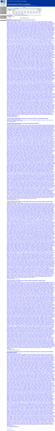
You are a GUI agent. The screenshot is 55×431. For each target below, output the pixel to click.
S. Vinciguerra (34, 193)
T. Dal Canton (30, 39)
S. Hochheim (28, 56)
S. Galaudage (48, 48)
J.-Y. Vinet (41, 193)
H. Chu (33, 35)
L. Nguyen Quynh (42, 80)
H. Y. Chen (48, 33)
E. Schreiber (37, 183)
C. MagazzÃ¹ (30, 70)
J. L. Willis (11, 111)
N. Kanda (33, 61)
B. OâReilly (9, 83)
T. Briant (51, 131)
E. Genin (47, 148)
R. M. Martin (44, 72)
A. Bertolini (40, 129)
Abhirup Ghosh (21, 149)
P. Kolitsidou (39, 64)
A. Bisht (8, 28)
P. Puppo (20, 88)
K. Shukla (38, 97)
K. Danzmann (17, 40)
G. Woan (33, 111)
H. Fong (13, 47)
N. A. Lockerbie (41, 316)
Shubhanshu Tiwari (19, 103)
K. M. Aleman (26, 22)
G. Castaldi (50, 32)
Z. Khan (10, 312)
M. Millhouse (22, 169)
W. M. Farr (8, 300)
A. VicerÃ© (27, 193)
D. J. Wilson (18, 111)
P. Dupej (49, 43)
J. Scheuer (17, 183)
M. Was (23, 109)
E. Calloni (27, 31)
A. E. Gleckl (33, 50)
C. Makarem (45, 70)
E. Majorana (41, 70)
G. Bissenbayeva (42, 130)
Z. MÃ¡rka (10, 72)
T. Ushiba (47, 105)
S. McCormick (42, 73)
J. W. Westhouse (21, 110)
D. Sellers (29, 95)
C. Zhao (52, 113)
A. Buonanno (27, 30)
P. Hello (53, 55)
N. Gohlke (45, 50)
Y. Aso (30, 23)
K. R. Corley (14, 37)
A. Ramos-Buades (31, 89)
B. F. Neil (44, 171)
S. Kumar (28, 160)
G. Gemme (44, 148)
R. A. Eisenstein (12, 45)
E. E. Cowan (19, 295)
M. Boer (46, 28)
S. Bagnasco (24, 24)
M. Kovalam (24, 65)
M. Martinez (48, 72)
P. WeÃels (17, 110)
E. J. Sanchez (33, 93)
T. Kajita (11, 61)
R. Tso (20, 191)
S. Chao (14, 33)
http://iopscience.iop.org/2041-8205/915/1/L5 (13, 116)
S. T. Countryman (50, 37)
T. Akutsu (22, 22)
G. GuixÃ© (23, 151)
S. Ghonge (16, 149)
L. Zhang (43, 113)
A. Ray (48, 89)
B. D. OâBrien (38, 81)
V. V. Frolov (50, 47)
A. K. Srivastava (41, 186)
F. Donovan (19, 43)
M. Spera (49, 98)
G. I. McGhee (49, 73)
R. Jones (36, 60)
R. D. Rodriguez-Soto (36, 180)
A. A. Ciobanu (50, 136)
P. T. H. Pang (33, 174)
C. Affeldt (39, 21)
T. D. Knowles (15, 64)
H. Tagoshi (36, 101)
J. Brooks (28, 132)
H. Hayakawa (19, 55)
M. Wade (27, 194)
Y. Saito (45, 92)
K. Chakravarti (11, 214)
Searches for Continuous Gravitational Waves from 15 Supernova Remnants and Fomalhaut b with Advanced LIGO (26, 280)
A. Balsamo (51, 24)
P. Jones (34, 60)
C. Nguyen (31, 80)
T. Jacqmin (51, 155)
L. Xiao (21, 196)
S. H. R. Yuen (52, 196)
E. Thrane (15, 103)
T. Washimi (26, 109)
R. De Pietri (21, 41)
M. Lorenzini (52, 316)
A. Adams (25, 21)
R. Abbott (8, 21)
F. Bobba (40, 28)
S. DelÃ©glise (43, 141)
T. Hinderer (39, 153)
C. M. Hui (37, 203)
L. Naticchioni (37, 171)
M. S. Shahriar (15, 96)
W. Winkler (22, 111)
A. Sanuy (53, 93)
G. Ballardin (40, 24)
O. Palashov (20, 174)
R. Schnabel (23, 183)
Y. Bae (18, 24)
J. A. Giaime (37, 149)
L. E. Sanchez (41, 93)
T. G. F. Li (26, 68)
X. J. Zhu (19, 114)
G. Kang (41, 61)
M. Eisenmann (46, 144)
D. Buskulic (35, 30)
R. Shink (15, 97)
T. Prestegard (36, 87)
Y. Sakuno (12, 93)
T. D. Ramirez (27, 89)
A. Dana (37, 39)
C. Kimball (21, 63)
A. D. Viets (30, 193)
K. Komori (46, 64)
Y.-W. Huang (11, 58)
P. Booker (17, 29)
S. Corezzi (11, 37)
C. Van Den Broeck (47, 106)
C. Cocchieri (10, 293)
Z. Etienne (36, 45)
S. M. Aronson (15, 23)
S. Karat (10, 62)
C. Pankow (37, 174)
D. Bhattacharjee (20, 27)
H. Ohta (31, 82)
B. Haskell (48, 54)
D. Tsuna (26, 191)
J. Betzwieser (44, 129)
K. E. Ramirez (23, 89)
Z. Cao (51, 31)
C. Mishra (24, 76)
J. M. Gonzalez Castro (33, 304)
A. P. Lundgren (27, 163)
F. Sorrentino (21, 98)
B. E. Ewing (49, 45)
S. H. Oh (16, 82)
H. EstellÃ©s (29, 45)
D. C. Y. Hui (31, 58)
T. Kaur (44, 62)
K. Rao (11, 179)
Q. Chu (35, 35)
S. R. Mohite (34, 77)
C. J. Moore (53, 77)
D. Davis (47, 40)
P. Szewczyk (30, 101)
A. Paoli (18, 84)
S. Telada (20, 102)
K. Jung (45, 60)
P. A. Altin (35, 22)
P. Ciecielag (50, 35)
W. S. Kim (15, 63)
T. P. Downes (33, 143)
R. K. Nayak (41, 171)
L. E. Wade (23, 194)
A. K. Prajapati (22, 87)
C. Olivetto (44, 82)
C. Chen (45, 33)
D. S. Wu (49, 111)
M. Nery (19, 80)
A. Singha (19, 185)
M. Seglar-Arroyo (14, 95)
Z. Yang (32, 196)
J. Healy (29, 55)
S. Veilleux (14, 120)
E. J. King (48, 312)
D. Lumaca (22, 163)
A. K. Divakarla (49, 42)
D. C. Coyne (26, 38)
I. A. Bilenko (31, 27)
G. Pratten (32, 87)
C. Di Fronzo (15, 42)
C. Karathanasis (14, 62)
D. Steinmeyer (27, 187)
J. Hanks (43, 53)
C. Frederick (36, 47)
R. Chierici (43, 34)
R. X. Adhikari (32, 21)
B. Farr (51, 145)
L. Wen (14, 110)
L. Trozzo (47, 104)
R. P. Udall (15, 105)
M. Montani (49, 77)
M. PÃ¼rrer (23, 88)
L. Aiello (15, 22)
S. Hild (36, 153)
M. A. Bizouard (50, 130)
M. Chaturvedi (34, 33)
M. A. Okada (34, 82)
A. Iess (31, 155)
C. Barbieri (25, 25)
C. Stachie (18, 99)
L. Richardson (51, 90)
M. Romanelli (14, 91)
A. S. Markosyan (18, 72)
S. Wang (49, 194)
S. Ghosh (30, 149)
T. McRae (22, 74)
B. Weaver (37, 109)
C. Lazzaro (45, 161)
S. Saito (42, 92)
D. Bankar (13, 25)
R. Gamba (52, 48)
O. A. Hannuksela (40, 152)
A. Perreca (49, 85)
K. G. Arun (19, 23)
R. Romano (18, 91)
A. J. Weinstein (47, 109)
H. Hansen (11, 54)
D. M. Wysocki (17, 196)
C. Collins (48, 137)
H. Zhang (38, 113)
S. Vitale (44, 193)
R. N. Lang (27, 66)
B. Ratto (46, 89)
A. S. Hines (11, 56)
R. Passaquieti (40, 84)
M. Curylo (46, 139)
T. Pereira (38, 85)
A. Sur (47, 100)
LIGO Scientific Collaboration (26, 198)
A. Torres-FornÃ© (21, 190)
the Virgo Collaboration (31, 277)
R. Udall (38, 191)
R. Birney (39, 27)
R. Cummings (19, 39)
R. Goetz (42, 50)
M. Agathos (46, 21)
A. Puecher (11, 88)
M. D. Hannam (50, 53)
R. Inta (41, 309)
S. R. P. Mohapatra (29, 77)
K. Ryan (28, 92)
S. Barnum (21, 285)
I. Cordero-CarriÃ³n (16, 294)
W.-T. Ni (46, 80)
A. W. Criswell (43, 38)
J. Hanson (18, 54)
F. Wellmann (11, 110)
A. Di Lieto (32, 42)
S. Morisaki (27, 78)
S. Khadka (10, 158)
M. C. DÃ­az (44, 41)
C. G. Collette (44, 137)
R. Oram (53, 82)
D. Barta (51, 25)
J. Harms (31, 54)
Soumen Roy (19, 92)
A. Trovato (44, 104)
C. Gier (19, 50)
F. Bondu (19, 210)
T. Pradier (18, 87)
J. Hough (20, 57)
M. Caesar (45, 30)
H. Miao (47, 168)
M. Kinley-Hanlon (32, 63)
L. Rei (22, 90)
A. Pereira (35, 85)
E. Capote (11, 32)
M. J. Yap (35, 196)
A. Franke (26, 47)
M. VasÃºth (41, 107)
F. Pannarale (8, 84)
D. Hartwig (41, 54)
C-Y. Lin (31, 68)
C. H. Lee (11, 162)
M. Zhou (45, 197)
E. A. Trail (37, 190)
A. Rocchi (30, 180)
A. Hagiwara (16, 53)
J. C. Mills (25, 169)
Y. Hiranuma (15, 56)
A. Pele (21, 85)
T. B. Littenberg (29, 316)
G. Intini (40, 155)
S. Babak (53, 23)
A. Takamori (50, 101)
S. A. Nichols (50, 80)
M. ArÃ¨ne (23, 126)
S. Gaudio (37, 148)
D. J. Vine (38, 193)
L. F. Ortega (22, 83)
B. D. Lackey (38, 160)
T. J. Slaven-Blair (41, 185)
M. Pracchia (15, 87)
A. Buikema (17, 30)
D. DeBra (25, 141)
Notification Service (2, 11)
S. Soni (12, 98)
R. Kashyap (20, 62)
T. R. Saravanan (9, 94)
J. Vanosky (21, 107)
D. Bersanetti (36, 129)
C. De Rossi (28, 41)
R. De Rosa (25, 41)
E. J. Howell (23, 57)
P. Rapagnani (39, 89)
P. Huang (49, 57)
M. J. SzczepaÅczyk (25, 101)
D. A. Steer (21, 99)
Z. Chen (19, 34)
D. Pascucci (32, 84)
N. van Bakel (30, 106)
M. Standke (13, 266)
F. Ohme (28, 82)
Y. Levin (11, 68)
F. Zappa (19, 113)
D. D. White (32, 110)
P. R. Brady (52, 29)
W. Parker (29, 84)
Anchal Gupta (36, 151)
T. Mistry (30, 76)
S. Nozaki (26, 81)
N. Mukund (11, 171)
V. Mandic (16, 71)
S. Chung (36, 136)
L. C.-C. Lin (43, 68)
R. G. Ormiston (14, 83)
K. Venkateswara (50, 271)
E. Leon (45, 67)
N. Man (13, 71)
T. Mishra (27, 76)
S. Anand (41, 22)
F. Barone (38, 25)
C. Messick (45, 75)
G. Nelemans (11, 80)
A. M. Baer (20, 24)
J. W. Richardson (46, 90)
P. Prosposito (51, 87)
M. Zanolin (16, 113)
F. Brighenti (10, 132)
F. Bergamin (17, 129)
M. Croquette (48, 38)
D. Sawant (45, 94)
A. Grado (25, 51)
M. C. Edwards (37, 299)
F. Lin (19, 316)
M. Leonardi (48, 67)
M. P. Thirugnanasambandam (36, 102)
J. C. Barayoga (21, 25)
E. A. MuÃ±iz (22, 171)
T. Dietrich (8, 42)
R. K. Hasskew (52, 54)
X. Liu (34, 316)
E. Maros (27, 72)
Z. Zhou (17, 114)
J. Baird (32, 24)
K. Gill (51, 149)
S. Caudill (53, 32)
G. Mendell (49, 74)
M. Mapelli (38, 71)
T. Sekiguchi (22, 95)
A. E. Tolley (34, 103)
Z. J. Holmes (52, 56)
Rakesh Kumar (25, 160)
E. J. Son (11, 186)
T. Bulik (20, 30)
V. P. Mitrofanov (36, 76)
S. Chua (40, 35)
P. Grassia (40, 51)
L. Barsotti (43, 25)
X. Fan (46, 145)
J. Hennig (30, 153)
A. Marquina (30, 72)
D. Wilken (42, 110)
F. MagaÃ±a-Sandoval (24, 70)
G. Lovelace (16, 163)
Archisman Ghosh (25, 149)
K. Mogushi (25, 77)
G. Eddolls (27, 44)
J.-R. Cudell (24, 139)
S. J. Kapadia (50, 61)
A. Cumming (15, 39)
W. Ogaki (49, 81)
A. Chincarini (47, 34)
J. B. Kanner (44, 61)
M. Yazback (38, 196)
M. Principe (39, 87)
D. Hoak (13, 308)
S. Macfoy (35, 163)
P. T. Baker (32, 284)
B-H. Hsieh (36, 57)
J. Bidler (28, 27)
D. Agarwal (42, 21)
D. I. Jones (27, 60)
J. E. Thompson (49, 102)
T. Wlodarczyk (29, 111)
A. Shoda (24, 97)
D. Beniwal (52, 128)
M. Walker (32, 194)
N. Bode (43, 28)
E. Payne (30, 175)
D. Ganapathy (18, 148)
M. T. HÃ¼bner (16, 58)
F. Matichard (11, 73)
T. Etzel (39, 45)
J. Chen (51, 33)
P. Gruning (52, 52)
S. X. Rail (14, 89)
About (0, 12)
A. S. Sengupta (33, 95)
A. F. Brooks (25, 132)
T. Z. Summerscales (36, 100)
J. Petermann (25, 176)
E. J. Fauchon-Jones (13, 300)
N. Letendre (31, 162)
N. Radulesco (23, 178)
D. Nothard (48, 172)
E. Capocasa (17, 290)
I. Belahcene (45, 128)
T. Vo (50, 272)
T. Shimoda (8, 97)
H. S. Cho (13, 35)
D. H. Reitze (28, 90)
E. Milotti (28, 169)
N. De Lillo (50, 141)
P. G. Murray (26, 171)
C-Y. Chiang (40, 34)
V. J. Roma (10, 91)
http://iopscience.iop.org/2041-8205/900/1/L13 (13, 199)
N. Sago (40, 92)
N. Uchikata (8, 105)
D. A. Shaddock (42, 184)
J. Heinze (40, 55)
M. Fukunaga (18, 48)
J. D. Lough (8, 163)
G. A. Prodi (43, 87)
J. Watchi (34, 109)
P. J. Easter (20, 44)
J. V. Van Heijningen (19, 192)
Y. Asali (25, 23)
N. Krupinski (11, 239)
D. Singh (13, 185)
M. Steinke (14, 187)
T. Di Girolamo (28, 42)
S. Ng (20, 172)
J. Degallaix (34, 141)
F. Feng (34, 300)
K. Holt (8, 57)
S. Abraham (15, 21)
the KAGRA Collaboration (15, 115)
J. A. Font (15, 47)
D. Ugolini (31, 105)
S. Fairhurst (43, 145)
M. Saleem (22, 93)
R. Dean (52, 40)
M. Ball (38, 24)
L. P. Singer (53, 97)
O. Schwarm (49, 183)
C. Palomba (24, 174)
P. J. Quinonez (33, 88)
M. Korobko (17, 65)
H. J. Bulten (23, 30)
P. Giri (25, 50)
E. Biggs (10, 130)
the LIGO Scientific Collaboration (45, 114)
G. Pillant (48, 86)
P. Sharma (30, 96)
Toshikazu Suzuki (14, 101)
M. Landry (17, 66)
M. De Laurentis (38, 141)
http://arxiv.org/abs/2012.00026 (11, 121)
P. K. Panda (29, 174)
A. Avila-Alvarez (12, 284)
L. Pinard (53, 86)
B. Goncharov (49, 50)
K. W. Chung (44, 35)
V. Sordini (17, 98)
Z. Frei (39, 47)
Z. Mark (53, 71)
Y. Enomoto (19, 45)
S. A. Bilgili (25, 286)
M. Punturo (14, 88)
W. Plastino (30, 177)
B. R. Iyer (48, 155)
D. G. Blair (33, 28)
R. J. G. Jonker (40, 60)
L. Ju (43, 60)
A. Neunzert (22, 80)
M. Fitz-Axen (31, 146)
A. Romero (25, 91)
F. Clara (14, 137)
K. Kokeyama (32, 64)
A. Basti (26, 128)
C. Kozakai (31, 65)
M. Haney (40, 53)
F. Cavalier (51, 290)
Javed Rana (8, 179)
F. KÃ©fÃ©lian (41, 157)
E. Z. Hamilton (29, 53)
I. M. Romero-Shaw (30, 91)
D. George (23, 228)
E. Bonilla (10, 29)
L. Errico (22, 45)
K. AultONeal (46, 23)
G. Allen (29, 22)
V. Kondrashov (50, 64)
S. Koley (36, 64)
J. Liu (32, 316)
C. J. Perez (41, 85)
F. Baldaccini (44, 127)
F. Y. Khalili (14, 158)
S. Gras (38, 51)
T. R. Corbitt (11, 294)
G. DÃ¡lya (34, 39)
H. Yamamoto (24, 196)
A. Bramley (37, 131)
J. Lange (30, 66)
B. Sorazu (14, 98)
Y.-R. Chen (16, 34)
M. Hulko (17, 309)
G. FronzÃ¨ (38, 147)
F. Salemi (25, 93)
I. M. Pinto (16, 177)
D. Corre (21, 37)
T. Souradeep (35, 98)
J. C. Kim (49, 158)
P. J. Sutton (52, 100)
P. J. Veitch (50, 192)
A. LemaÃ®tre (41, 67)
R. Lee (34, 67)
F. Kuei (52, 65)
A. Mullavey (15, 171)
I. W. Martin (40, 72)
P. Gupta (40, 151)
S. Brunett (35, 132)
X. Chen (10, 34)
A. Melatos (41, 74)
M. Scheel (13, 183)
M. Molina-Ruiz (41, 77)
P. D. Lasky (44, 66)
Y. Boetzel (12, 210)
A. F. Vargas (35, 107)
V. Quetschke (29, 88)
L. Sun (42, 100)
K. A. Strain (44, 99)
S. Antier (40, 205)
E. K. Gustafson (43, 151)
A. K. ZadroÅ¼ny (9, 197)
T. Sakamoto (21, 120)
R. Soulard (31, 98)
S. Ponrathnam (42, 177)
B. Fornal (18, 47)
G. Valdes (20, 106)
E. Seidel (18, 95)
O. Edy (37, 44)
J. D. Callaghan (19, 31)
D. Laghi (41, 160)
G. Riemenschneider (13, 180)
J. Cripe (13, 139)
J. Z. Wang (10, 109)
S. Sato (27, 94)
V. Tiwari (28, 103)
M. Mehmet (34, 74)
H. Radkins (50, 88)
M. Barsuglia (47, 25)
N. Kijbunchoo (38, 158)
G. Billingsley (35, 27)
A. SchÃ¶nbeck (33, 183)
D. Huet (52, 154)
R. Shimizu (52, 96)
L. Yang (27, 196)
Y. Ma (30, 163)
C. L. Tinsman (39, 189)
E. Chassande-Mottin (25, 33)
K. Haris (28, 54)
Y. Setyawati (38, 184)
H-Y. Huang (45, 57)
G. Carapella (14, 32)
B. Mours (34, 78)
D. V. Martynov (26, 319)
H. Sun (40, 100)
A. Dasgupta (26, 40)
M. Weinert (42, 109)
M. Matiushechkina (15, 73)
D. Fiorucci (16, 146)
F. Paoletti (15, 84)
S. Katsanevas (32, 62)
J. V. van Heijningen (17, 107)
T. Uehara (21, 105)
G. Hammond (33, 53)
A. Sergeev (49, 95)
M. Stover (40, 99)
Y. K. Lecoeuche (17, 67)
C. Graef (13, 305)
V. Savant (39, 94)
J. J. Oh (11, 82)
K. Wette (25, 110)
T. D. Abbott (11, 21)
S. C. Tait (39, 101)
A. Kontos (11, 65)
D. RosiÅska (42, 91)
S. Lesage (44, 203)
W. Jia (12, 60)
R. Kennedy (52, 157)
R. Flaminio (52, 46)
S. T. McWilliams (26, 74)
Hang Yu (45, 196)
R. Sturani (10, 100)
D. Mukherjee (43, 170)
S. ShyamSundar (42, 97)
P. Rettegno (34, 90)
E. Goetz (40, 50)
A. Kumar (14, 160)
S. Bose (32, 29)
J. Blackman (27, 28)
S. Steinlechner (30, 99)
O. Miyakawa (50, 76)
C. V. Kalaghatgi (18, 61)
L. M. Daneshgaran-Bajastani (16, 140)
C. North (24, 81)
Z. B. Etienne (23, 145)
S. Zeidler (22, 113)
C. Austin (50, 23)
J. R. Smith (48, 185)
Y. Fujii (11, 48)
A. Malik (11, 71)
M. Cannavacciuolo (38, 31)
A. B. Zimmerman (26, 114)
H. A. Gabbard (32, 48)
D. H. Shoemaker (28, 97)
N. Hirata (18, 56)
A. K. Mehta (37, 74)
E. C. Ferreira (47, 300)
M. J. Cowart (22, 38)
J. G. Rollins (44, 180)
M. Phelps (32, 176)
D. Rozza (22, 92)
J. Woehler (35, 111)
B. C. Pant (12, 84)
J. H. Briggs (34, 211)
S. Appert (10, 126)
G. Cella (11, 291)
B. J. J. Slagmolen (35, 185)
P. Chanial (11, 33)
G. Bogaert (48, 28)
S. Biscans (45, 27)
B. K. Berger (21, 129)
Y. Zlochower (31, 114)
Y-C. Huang (52, 57)
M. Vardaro (31, 107)
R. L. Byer (38, 30)
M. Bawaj (28, 128)
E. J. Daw (50, 40)
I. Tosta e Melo (15, 104)
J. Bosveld (20, 131)
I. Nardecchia (33, 171)
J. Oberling (33, 81)
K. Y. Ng (25, 80)
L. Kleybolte (50, 63)
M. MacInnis (39, 163)
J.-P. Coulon (46, 37)
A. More (15, 78)
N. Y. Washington (30, 109)
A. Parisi (24, 84)
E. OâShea (33, 83)
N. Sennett (36, 95)
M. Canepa (34, 31)
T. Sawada (42, 94)
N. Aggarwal (36, 204)
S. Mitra (33, 76)
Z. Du (43, 43)
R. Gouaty (19, 51)
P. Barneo (35, 25)
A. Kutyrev (10, 120)
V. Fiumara (48, 46)
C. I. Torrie (11, 104)
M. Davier (40, 40)
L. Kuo (31, 160)
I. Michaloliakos (50, 168)
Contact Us (1, 13)
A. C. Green (51, 51)
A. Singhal (22, 185)
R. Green (30, 150)
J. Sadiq (37, 92)
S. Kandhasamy (37, 61)
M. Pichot (30, 86)
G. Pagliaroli (14, 253)
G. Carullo (33, 32)
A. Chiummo (12, 136)
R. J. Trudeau (51, 104)
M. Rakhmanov (43, 178)
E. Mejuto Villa (32, 167)
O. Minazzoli (38, 169)
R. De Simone (36, 41)
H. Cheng (22, 34)
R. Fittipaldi (45, 46)
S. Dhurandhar (40, 41)
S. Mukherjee (47, 170)
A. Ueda (19, 105)
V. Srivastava (12, 99)
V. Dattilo (34, 40)
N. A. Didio (53, 41)
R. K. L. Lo (37, 316)
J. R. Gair (43, 48)
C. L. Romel (22, 91)
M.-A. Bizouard (18, 28)
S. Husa (36, 58)
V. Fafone (52, 45)
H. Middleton (11, 169)
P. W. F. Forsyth (22, 47)
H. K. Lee (21, 67)
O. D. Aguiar (11, 22)
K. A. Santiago (20, 182)
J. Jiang (15, 60)
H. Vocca (9, 194)
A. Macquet (12, 70)
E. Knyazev (19, 64)
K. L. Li (24, 68)
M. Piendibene (34, 86)
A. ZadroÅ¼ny (12, 113)
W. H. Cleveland (30, 203)
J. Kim (10, 63)
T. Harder (21, 54)
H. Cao (47, 31)
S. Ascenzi (39, 126)
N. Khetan (30, 158)
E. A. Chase (20, 33)
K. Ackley (22, 21)
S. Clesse (24, 137)
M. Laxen (48, 66)
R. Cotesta (33, 37)
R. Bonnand (13, 29)
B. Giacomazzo (33, 149)
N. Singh (16, 185)
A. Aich (43, 204)
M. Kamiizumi (30, 61)
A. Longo (49, 316)
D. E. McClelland (33, 73)
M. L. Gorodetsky (43, 304)
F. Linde (46, 68)
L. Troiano (41, 104)
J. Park (26, 84)
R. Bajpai (35, 24)
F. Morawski (12, 78)
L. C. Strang (48, 99)
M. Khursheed (34, 158)
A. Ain (17, 22)
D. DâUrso (9, 44)
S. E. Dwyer (17, 44)
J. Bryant (14, 30)
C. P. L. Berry (32, 129)
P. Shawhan (33, 96)
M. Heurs (33, 153)
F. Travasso (26, 104)
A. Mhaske (41, 168)
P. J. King (28, 63)
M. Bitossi (14, 28)
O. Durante (52, 43)
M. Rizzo (20, 180)
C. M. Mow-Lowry (38, 78)
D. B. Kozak (28, 65)
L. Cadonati (42, 30)
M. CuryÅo (26, 39)
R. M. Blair (37, 28)
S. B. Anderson (49, 22)
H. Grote (45, 52)
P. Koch (22, 64)
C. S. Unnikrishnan (35, 105)
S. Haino (19, 53)
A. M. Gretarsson (11, 52)
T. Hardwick (25, 54)
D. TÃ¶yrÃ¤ (19, 104)
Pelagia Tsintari (26, 5)
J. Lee (30, 67)
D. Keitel (45, 157)
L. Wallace (40, 194)
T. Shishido (21, 97)
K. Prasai (25, 87)
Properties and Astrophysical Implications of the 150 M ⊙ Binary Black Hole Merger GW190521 (23, 123)
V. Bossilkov (34, 29)
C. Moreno (18, 78)
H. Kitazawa (46, 63)
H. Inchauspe (34, 155)
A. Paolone (20, 84)
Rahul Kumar (21, 160)
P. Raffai (11, 89)
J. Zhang (41, 113)
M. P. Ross (50, 91)
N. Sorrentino (25, 98)
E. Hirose (21, 56)
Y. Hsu (39, 57)
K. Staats (15, 99)
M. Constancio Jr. (44, 293)
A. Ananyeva (45, 22)
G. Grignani (31, 52)
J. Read (13, 90)
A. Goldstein (18, 203)
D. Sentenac (40, 95)
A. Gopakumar (12, 51)
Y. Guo (30, 151)
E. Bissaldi (22, 203)
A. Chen (43, 33)
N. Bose (29, 29)
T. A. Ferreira (25, 46)
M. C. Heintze (37, 55)
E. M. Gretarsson (16, 52)
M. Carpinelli (30, 32)
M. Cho (20, 136)
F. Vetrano (23, 193)
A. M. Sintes (25, 185)
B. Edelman (31, 44)
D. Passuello (44, 84)
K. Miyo (15, 77)
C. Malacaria (51, 203)
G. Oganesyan (24, 252)
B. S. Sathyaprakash (23, 94)
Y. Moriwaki (31, 78)
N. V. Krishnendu (41, 65)
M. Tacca (33, 101)
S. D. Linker (49, 68)
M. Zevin (32, 113)
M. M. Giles (34, 203)
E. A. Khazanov (26, 158)
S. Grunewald (48, 52)
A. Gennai (50, 148)
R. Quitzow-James (38, 88)
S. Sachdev (31, 92)
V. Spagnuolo (42, 98)
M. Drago (34, 43)
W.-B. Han (37, 53)
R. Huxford (43, 58)
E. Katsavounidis (37, 62)
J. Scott (8, 184)
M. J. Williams (50, 110)
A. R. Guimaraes (19, 151)
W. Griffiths (24, 52)
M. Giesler (22, 50)
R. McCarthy (28, 73)
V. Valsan (27, 106)
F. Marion (50, 71)
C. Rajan (19, 89)
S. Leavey (13, 67)
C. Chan (14, 214)
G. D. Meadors (20, 167)
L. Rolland (40, 180)
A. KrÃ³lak (46, 65)
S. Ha (10, 53)
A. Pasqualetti (36, 84)
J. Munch (18, 171)
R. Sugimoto (28, 100)
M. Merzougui (33, 75)
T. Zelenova (25, 113)
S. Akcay (17, 125)
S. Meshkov (37, 75)
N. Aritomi (8, 23)
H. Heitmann (47, 55)
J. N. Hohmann (36, 56)
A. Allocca (32, 22)
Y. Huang (40, 154)
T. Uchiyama (12, 105)
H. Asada (22, 23)
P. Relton (31, 90)
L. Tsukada (22, 191)
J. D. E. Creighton (33, 38)
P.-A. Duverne (13, 44)
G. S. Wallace (36, 194)
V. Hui (34, 58)
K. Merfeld (22, 75)
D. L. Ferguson (12, 46)
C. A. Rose (38, 91)
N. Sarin (13, 94)
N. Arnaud (11, 23)
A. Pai (11, 174)
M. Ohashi (18, 82)
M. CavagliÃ (47, 290)
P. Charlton (16, 33)
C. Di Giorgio (19, 42)
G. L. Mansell (27, 71)
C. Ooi (51, 82)
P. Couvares (11, 38)
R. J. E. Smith (52, 185)
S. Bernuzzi (28, 129)
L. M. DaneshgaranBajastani (42, 39)
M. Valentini (24, 106)
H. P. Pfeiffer (15, 86)
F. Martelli (36, 72)
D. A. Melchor (45, 74)
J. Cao (49, 31)
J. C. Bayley (32, 128)
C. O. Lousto (12, 163)
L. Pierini (42, 86)
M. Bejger (42, 128)
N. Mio (15, 76)
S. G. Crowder (52, 38)
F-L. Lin (37, 68)
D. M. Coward (18, 38)
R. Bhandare (12, 27)
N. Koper (14, 65)
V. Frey (28, 147)
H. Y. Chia (33, 34)
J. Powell (11, 87)
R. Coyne (30, 38)
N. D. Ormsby (18, 83)
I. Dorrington (30, 43)
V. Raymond (51, 89)
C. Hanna (46, 53)
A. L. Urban (43, 105)
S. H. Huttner (40, 58)
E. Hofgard (50, 153)
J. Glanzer (30, 50)
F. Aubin (39, 23)
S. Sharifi (24, 96)
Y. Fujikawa (14, 48)
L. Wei (40, 109)
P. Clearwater (21, 137)
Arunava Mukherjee (51, 78)
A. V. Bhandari (16, 27)
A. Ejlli (16, 45)
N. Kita (44, 63)
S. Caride (30, 134)
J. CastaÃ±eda (50, 134)
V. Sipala (29, 185)
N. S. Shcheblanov (38, 96)
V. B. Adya (35, 21)
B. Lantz (33, 66)
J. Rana (36, 89)
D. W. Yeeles (42, 196)
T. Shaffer (11, 96)
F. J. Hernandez (48, 307)
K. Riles (17, 180)
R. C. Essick (25, 45)
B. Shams (18, 96)
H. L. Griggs (27, 52)
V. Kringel (37, 65)
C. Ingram (37, 155)
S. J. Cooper (51, 293)
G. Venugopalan (13, 193)
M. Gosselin (16, 51)
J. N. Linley (53, 68)
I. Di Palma (41, 42)
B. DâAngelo (49, 39)
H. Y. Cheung (29, 34)
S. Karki (17, 62)
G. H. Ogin (27, 252)
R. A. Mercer (15, 75)
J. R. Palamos (16, 174)
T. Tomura (44, 103)
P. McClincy (37, 73)
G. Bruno (8, 30)
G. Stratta (51, 99)
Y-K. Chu (38, 35)
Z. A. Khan (22, 158)
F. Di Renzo (45, 42)
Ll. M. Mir (17, 76)
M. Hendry (21, 153)
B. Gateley (34, 148)
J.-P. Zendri (29, 113)
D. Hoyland (29, 57)
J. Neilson (47, 171)
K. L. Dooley (23, 43)
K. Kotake (20, 65)
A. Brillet (14, 132)
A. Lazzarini (51, 66)
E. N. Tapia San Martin (12, 102)
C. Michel (12, 248)
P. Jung (47, 60)
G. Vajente (14, 106)
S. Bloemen (28, 287)
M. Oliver (45, 252)
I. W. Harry (37, 54)
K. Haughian (15, 55)
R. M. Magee (34, 70)
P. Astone (36, 23)
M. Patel (48, 84)
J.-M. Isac (43, 155)
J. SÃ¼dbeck (18, 100)
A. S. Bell (49, 128)
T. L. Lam (10, 66)
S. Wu (53, 111)
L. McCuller (45, 73)
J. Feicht (28, 300)
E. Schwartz (52, 183)
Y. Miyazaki (11, 77)
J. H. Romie (34, 91)
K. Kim (12, 63)
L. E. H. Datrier (31, 40)
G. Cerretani (19, 291)
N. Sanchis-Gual (45, 93)
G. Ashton (28, 23)
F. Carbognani (19, 32)
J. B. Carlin (22, 32)
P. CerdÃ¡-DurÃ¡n (14, 291)
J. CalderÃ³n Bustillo (14, 31)
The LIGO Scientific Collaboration (23, 277)
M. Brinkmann (18, 132)
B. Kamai (26, 61)
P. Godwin (36, 50)
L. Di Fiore (11, 42)
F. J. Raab (42, 88)
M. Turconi (32, 191)
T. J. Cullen (11, 39)
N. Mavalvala (21, 73)
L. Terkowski (27, 102)
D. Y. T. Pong (38, 177)
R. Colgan (24, 293)
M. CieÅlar (46, 136)
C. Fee (25, 300)
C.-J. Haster (8, 55)
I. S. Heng (24, 153)
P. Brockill (21, 132)
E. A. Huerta (24, 58)
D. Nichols (28, 172)
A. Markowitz (23, 72)
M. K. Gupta (24, 306)
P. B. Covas (14, 38)
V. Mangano (19, 71)
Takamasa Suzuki (9, 101)
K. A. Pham (19, 86)
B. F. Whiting (36, 110)
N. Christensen (29, 35)
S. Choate (16, 35)
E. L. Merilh (25, 75)
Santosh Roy (15, 92)
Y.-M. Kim (18, 63)
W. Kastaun (28, 62)
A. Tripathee (38, 104)
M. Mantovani (35, 71)
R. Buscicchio (31, 30)
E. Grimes (38, 52)
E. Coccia (30, 137)
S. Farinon (48, 145)
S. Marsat (33, 72)
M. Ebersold (24, 44)
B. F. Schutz (45, 183)
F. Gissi (27, 50)
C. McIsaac (11, 74)
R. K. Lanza (23, 161)
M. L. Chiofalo (52, 34)
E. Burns (15, 203)
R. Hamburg (8, 203)
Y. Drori (41, 43)
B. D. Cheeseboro (19, 292)
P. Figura (32, 46)
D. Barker (32, 25)
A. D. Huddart (20, 58)
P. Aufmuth (42, 23)
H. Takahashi (43, 101)
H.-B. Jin (17, 60)
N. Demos (12, 41)
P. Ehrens (34, 144)
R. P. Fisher (41, 46)
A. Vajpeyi (17, 106)
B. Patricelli (50, 84)
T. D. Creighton (39, 38)
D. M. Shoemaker (33, 97)
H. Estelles (16, 145)
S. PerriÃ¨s (52, 85)
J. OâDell (46, 81)
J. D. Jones (30, 60)
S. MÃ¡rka (22, 165)
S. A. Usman (50, 105)
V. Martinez (51, 72)
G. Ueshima (27, 105)
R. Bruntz (11, 30)
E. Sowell (38, 98)
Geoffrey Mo (21, 77)
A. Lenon (45, 315)
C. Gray (43, 51)
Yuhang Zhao (13, 114)
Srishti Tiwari (24, 103)
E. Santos (24, 182)
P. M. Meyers (49, 75)
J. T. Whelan (28, 110)
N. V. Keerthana (28, 311)
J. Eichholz (45, 44)
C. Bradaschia (49, 29)
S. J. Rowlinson (11, 92)
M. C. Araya (16, 126)
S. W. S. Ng (28, 80)
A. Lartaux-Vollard (40, 66)
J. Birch (33, 286)
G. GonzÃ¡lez (28, 304)
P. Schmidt (20, 183)
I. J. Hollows (49, 56)
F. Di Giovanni (24, 42)
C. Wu (46, 111)
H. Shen (42, 96)
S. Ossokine (39, 83)
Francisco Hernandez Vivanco (50, 193)
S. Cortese (26, 37)
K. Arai (13, 126)
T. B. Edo (34, 44)
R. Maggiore (37, 70)
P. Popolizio (46, 177)
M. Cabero (22, 133)
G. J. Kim (46, 158)
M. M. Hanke (25, 152)
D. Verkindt (17, 193)
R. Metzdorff (30, 168)
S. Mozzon (43, 78)
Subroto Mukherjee (13, 250)
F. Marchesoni (43, 71)
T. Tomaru (37, 103)
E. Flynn (10, 47)
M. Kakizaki (14, 61)
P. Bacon (24, 127)
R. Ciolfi (53, 136)
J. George (10, 149)
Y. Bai (27, 24)
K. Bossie (22, 288)
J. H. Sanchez (37, 93)
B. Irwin (46, 309)
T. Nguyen (38, 80)
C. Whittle (39, 110)
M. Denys (17, 297)
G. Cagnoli (48, 30)
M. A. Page (10, 253)
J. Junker (50, 60)
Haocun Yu (48, 196)
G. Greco (48, 51)
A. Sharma (27, 96)
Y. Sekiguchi (25, 95)
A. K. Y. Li (17, 68)
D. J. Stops (33, 99)
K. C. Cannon (43, 31)
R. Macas (32, 163)
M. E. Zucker (35, 114)
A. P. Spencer (46, 98)
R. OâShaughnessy (27, 83)
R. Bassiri (23, 128)
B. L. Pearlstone (34, 175)
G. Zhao (42, 197)
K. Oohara (48, 82)
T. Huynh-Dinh (47, 58)
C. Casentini (46, 32)
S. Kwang (11, 314)
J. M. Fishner (27, 301)
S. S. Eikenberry (49, 44)
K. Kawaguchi (51, 62)
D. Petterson (12, 86)
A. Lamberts (14, 66)
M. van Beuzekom (35, 106)
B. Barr (41, 25)
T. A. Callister (24, 31)
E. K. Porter (8, 87)
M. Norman (20, 81)
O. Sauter (32, 94)
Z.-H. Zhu (22, 114)
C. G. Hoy (26, 57)
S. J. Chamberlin (34, 291)
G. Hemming (17, 153)
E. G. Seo (43, 95)
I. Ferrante (22, 46)
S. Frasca (29, 47)
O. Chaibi (26, 291)
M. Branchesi (41, 131)
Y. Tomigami (41, 103)
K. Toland (31, 103)
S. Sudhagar (21, 100)
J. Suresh (49, 100)
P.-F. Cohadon (33, 137)
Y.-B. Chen (12, 34)
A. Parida (52, 174)
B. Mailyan (47, 203)
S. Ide (50, 58)
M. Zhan (35, 113)
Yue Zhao (10, 114)
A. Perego (32, 85)
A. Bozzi (45, 29)
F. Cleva (27, 137)
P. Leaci (10, 67)
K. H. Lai (18, 314)
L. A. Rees (16, 90)
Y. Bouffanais (42, 29)
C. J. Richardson (41, 90)
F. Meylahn (52, 75)
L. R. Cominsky (39, 293)
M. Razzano (10, 90)
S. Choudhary (25, 35)
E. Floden (42, 146)
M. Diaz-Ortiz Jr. (48, 41)
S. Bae (16, 24)
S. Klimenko (39, 159)
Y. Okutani (37, 82)
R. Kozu (35, 65)
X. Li (29, 68)
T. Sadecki (34, 92)
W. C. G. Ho (24, 56)
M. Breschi (48, 131)
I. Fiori (35, 46)
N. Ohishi (22, 82)
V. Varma (38, 107)
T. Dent (15, 41)
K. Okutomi (41, 82)
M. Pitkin (27, 177)
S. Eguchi (42, 44)
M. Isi (46, 155)
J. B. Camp (30, 31)
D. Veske (20, 193)
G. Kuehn (49, 65)
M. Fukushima (22, 48)
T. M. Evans (45, 45)
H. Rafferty (29, 178)
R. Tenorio (23, 102)
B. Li (20, 68)
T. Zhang (49, 113)
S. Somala (8, 186)
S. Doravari (26, 43)
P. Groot (47, 305)
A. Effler (39, 44)
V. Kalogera (22, 61)
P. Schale (11, 183)
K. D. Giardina (12, 50)
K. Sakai (47, 92)
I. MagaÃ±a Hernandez (18, 70)
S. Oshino (36, 83)
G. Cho (11, 35)
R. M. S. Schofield (28, 183)
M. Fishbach (38, 46)
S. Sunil (45, 100)
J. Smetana (45, 185)
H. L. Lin (40, 68)
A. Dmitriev (11, 143)
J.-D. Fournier (11, 147)
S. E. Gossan (48, 304)
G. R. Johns (20, 60)
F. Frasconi (32, 47)
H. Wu (51, 111)
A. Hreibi (33, 57)
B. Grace (22, 51)
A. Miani (44, 168)
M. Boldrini (52, 28)
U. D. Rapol (42, 89)
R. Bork (23, 29)
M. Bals (48, 24)
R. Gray (45, 51)
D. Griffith (20, 52)
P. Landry (20, 66)
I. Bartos (20, 128)
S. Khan (19, 158)
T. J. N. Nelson (15, 80)
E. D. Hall (25, 53)
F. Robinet (27, 180)
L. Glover (11, 304)
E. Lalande (44, 160)
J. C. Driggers (38, 43)
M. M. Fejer (31, 300)
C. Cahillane (52, 30)
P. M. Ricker (17, 259)
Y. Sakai (50, 92)
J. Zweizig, (39, 114)
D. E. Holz (10, 57)
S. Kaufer (34, 157)
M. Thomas (41, 102)
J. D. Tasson (17, 102)
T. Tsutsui (29, 191)
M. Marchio (46, 71)
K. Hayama (23, 55)
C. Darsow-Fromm (22, 40)
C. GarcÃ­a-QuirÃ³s (27, 148)
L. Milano (14, 169)
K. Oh (13, 82)
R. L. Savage (35, 94)
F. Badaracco (28, 127)
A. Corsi (24, 37)
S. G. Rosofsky (46, 91)
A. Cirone (11, 137)
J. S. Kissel (40, 63)
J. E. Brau (45, 131)
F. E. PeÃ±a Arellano (25, 85)
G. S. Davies (43, 40)
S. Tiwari (52, 189)
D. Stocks (34, 187)
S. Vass (34, 192)
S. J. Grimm (41, 52)
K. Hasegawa (45, 54)
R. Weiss (50, 109)
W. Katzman (41, 62)
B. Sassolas (15, 94)
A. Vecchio (44, 107)
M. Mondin (45, 77)
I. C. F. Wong (43, 111)
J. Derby (23, 297)
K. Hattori (11, 55)
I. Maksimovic (49, 70)
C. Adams (28, 21)
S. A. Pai (13, 174)
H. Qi (26, 88)
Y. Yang (30, 196)
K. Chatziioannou (39, 33)
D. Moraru (8, 78)
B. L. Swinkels (19, 101)
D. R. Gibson (16, 50)
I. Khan (17, 158)
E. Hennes (27, 153)
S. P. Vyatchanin (16, 194)
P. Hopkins (16, 57)
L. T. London (45, 316)
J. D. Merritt (29, 75)
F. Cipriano (8, 137)
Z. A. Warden (11, 195)
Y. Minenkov (11, 76)
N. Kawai (17, 120)
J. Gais (45, 48)
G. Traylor (30, 104)
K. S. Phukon (23, 86)
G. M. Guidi (15, 151)
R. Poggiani (34, 177)
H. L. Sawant (49, 94)
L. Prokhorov (47, 87)
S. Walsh (43, 194)
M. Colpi (51, 137)
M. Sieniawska (47, 97)
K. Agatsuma (49, 21)
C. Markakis (14, 72)
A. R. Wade (20, 194)
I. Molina (37, 77)
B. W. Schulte (41, 183)
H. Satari (19, 94)
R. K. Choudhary (20, 35)
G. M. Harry (34, 54)
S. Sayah (52, 94)
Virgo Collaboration (33, 198)
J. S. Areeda (19, 126)
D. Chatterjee (30, 33)
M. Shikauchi (49, 96)
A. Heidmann (33, 55)
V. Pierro (45, 86)
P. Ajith (20, 22)
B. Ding (35, 42)
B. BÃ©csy (39, 128)
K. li (41, 162)
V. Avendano (18, 127)
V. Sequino (46, 95)
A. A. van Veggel (24, 192)
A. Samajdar (29, 93)
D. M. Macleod (43, 163)
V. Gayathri (40, 148)
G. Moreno (21, 78)
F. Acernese (18, 21)
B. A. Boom (20, 29)
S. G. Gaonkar (22, 148)
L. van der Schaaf (11, 107)
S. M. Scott (10, 95)
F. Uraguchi (40, 105)
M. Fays (20, 300)
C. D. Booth (11, 288)
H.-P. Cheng (36, 135)
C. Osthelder (43, 83)
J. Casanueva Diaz (41, 32)
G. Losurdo (8, 242)
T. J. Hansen (15, 54)
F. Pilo (51, 86)
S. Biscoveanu (53, 27)
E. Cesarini (23, 291)
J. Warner (20, 109)
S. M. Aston (33, 23)
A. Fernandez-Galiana (17, 46)
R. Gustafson (48, 151)
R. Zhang (46, 113)
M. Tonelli (48, 103)
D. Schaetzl (16, 262)
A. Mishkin (21, 76)
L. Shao (21, 96)
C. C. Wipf (25, 111)
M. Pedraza (14, 85)
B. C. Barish (29, 25)
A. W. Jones (24, 60)
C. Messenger (41, 75)
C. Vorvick (12, 194)
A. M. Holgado (40, 56)
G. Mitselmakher (41, 76)
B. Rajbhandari (38, 178)
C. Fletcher (12, 203)
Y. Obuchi (42, 81)
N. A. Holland (45, 56)
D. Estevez (33, 45)
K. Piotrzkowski (20, 177)
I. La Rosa (36, 66)
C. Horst (28, 154)
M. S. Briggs (25, 203)
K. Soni (9, 98)
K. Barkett (22, 207)
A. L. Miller (18, 169)
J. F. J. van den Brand (41, 106)
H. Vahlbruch (10, 106)
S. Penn (30, 85)
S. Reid (25, 90)
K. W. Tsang (15, 191)
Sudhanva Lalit (13, 5)
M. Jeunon (9, 60)
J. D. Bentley (13, 129)
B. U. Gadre (35, 48)
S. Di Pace (38, 42)
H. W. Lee (27, 67)
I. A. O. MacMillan (48, 163)
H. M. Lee (24, 67)
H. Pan (27, 174)
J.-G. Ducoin (46, 43)
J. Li (22, 68)
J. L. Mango (23, 71)
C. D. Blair (30, 28)
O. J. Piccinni (27, 86)
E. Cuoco (22, 39)
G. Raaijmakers (46, 88)
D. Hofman (32, 56)
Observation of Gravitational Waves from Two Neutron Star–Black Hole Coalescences (21, 19)
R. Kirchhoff (37, 63)
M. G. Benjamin (9, 129)
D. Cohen (37, 137)
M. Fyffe (28, 48)
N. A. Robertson (23, 180)
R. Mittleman (46, 76)
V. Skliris (31, 185)
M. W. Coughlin (37, 37)
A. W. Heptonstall (43, 307)
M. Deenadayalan (29, 141)
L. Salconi (19, 93)
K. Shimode (12, 97)
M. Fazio (23, 300)
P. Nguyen (35, 80)
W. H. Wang (13, 109)
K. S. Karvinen (45, 310)
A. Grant (35, 51)
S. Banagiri (10, 25)
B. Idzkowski (28, 155)
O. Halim (22, 53)
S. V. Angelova (49, 125)
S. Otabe (46, 83)
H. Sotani (28, 98)
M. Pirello (24, 177)
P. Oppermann (52, 252)
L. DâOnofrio (15, 43)
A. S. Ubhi (35, 191)
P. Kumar (17, 160)
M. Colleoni (40, 137)
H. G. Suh (31, 100)
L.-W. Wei (26, 195)
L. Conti (48, 293)
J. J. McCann (24, 73)
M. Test (30, 102)
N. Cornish (18, 37)
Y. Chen (33, 135)
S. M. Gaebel (39, 48)
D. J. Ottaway (50, 83)
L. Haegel (12, 53)
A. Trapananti (23, 104)
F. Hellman (50, 55)
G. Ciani (47, 35)
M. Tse (18, 191)
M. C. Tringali (34, 104)
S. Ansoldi (52, 125)
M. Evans (42, 45)
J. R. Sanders (50, 93)
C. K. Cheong (25, 34)
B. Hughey (27, 58)
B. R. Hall (42, 306)
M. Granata (28, 51)
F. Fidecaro (29, 46)
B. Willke (15, 111)
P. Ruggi (25, 92)
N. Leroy (51, 67)
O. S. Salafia (16, 93)
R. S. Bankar (17, 25)
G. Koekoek (25, 64)
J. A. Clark (17, 137)
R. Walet (30, 194)
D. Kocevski (41, 203)
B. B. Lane (23, 66)
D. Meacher (30, 74)
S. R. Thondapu (27, 189)
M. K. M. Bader (12, 24)
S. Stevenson (37, 99)
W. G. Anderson (44, 125)
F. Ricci (37, 90)
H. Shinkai (18, 97)
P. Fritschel (47, 47)
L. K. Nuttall (30, 81)
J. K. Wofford (39, 111)
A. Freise (41, 47)
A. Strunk (50, 187)
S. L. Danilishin (27, 140)
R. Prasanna (29, 87)
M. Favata (17, 300)
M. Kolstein (43, 64)
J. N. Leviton (14, 68)
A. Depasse (18, 41)
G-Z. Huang (42, 57)
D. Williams (46, 110)
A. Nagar (29, 171)
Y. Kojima (29, 64)
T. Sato (30, 94)
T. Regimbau (19, 90)
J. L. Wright (10, 196)
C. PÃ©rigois (45, 85)
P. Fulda (25, 48)
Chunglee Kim (43, 158)
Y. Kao (47, 61)
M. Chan (17, 214)
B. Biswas (10, 28)
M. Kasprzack (24, 62)
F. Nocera (15, 81)
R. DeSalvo (32, 41)
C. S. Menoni (11, 75)
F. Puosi (17, 88)
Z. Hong (14, 57)
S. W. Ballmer (45, 24)
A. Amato (38, 22)
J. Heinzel (43, 55)
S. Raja (17, 89)
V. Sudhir (24, 100)
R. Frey (44, 47)
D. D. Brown (32, 132)
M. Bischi (49, 27)
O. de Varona (37, 297)
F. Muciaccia (46, 78)
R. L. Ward (17, 109)
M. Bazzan (35, 128)
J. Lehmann (37, 67)
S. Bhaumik (25, 27)
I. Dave (37, 40)
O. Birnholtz (42, 27)
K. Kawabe (47, 62)
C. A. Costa (30, 37)
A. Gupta (33, 151)
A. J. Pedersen (43, 175)
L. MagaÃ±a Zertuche (28, 317)
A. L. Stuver (14, 100)
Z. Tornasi (16, 190)
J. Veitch (51, 107)
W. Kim (13, 238)
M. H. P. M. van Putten (26, 107)
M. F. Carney (26, 32)
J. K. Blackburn (23, 28)
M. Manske (31, 71)
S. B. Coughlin (42, 37)
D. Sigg (50, 97)
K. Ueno (24, 105)
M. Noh (18, 81)
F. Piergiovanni (39, 86)
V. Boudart (38, 29)
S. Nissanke (11, 81)
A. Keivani (48, 157)
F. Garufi (31, 148)
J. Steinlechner (25, 99)
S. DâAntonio (12, 40)
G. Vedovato (48, 107)
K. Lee (32, 67)
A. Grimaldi (35, 52)
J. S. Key (14, 237)
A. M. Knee (11, 64)
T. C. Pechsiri (11, 85)
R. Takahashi (47, 101)
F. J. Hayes (26, 55)
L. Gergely (13, 149)
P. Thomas (45, 102)
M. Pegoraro (18, 85)
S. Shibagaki (45, 96)
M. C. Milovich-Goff (33, 169)
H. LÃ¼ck (19, 163)
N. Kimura (25, 63)
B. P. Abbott (8, 282)
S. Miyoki (17, 77)
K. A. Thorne (12, 103)
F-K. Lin (34, 68)
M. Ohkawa (25, 82)
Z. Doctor (11, 43)
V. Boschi (26, 29)
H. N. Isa (48, 309)
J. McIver (14, 74)
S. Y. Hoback (43, 153)
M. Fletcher (38, 301)
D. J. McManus (18, 74)
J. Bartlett (17, 128)
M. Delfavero (47, 141)
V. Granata (32, 51)
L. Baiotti (29, 24)
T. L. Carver (37, 32)
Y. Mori (24, 78)
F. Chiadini (36, 34)
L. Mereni (18, 75)
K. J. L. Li (11, 316)
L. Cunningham (40, 139)
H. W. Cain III (9, 31)
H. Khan (50, 311)
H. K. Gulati (27, 151)
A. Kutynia (34, 160)
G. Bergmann (25, 129)
